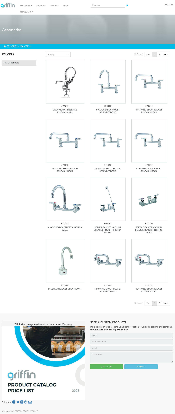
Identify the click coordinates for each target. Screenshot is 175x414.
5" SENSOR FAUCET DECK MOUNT (64, 289)
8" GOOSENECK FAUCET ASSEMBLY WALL (65, 228)
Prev (148, 54)
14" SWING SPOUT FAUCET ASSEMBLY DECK (149, 111)
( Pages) (138, 54)
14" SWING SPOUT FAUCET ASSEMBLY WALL (107, 290)
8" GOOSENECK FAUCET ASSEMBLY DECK (107, 111)
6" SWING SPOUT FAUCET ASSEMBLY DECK (148, 169)
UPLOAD (106, 366)
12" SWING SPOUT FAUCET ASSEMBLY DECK (65, 169)
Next (166, 54)
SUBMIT (141, 366)
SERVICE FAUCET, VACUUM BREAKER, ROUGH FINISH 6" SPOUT (107, 230)
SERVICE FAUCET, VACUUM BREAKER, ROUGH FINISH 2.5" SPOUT (148, 230)
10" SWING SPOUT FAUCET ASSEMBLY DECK (107, 169)
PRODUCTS (26, 5)
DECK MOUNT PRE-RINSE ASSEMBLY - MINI (65, 111)
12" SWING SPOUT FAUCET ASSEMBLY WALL (149, 290)
